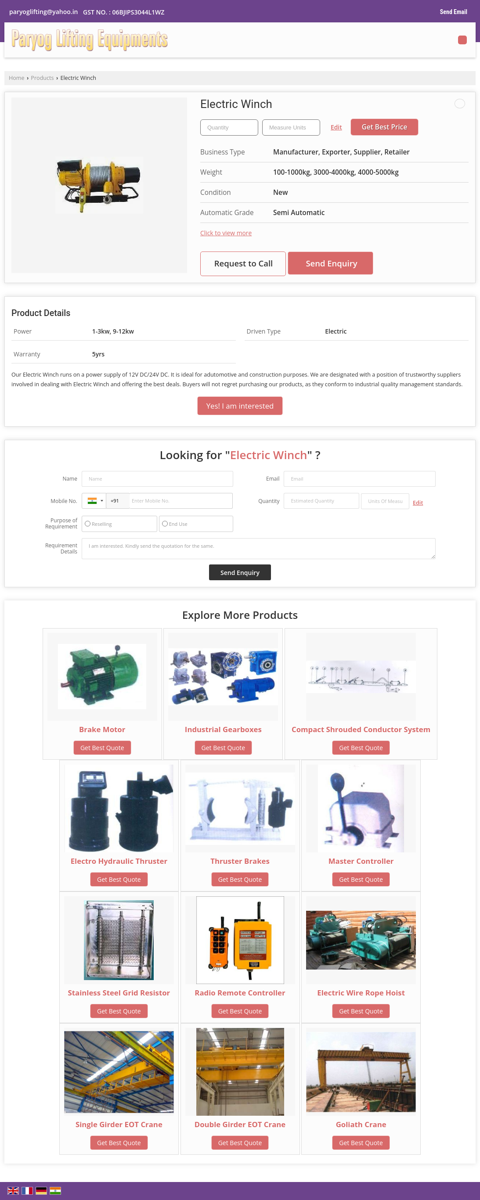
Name (69, 478)
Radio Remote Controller (240, 993)
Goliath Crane (361, 1124)
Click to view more (226, 233)
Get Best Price (385, 127)
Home (17, 78)
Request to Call (243, 263)
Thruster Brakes (240, 861)
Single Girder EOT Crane (119, 1124)
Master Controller (361, 861)
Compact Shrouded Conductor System (361, 729)
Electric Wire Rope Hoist (361, 993)
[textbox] (291, 127)
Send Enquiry (331, 263)
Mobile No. (64, 501)
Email (273, 478)
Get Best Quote (102, 748)
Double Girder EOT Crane (240, 1124)
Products (42, 78)
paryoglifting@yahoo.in (43, 11)
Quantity (268, 501)
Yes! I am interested (240, 406)
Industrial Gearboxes (223, 729)
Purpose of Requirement (61, 523)
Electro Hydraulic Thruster (119, 861)
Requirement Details (61, 549)
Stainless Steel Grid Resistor (119, 993)
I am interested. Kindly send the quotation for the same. (259, 548)
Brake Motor (102, 729)
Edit (336, 127)
